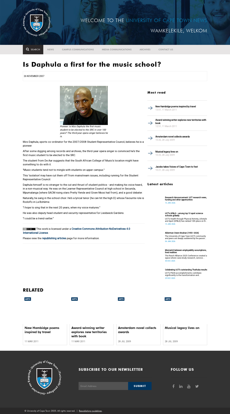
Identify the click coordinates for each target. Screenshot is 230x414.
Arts (27, 299)
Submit (140, 386)
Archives (145, 49)
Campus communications (78, 49)
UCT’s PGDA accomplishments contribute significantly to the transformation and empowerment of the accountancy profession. (185, 274)
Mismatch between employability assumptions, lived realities (186, 251)
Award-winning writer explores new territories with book (180, 121)
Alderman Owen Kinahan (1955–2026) (182, 233)
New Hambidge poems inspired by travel (175, 106)
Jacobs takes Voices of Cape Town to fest (176, 167)
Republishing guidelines (90, 411)
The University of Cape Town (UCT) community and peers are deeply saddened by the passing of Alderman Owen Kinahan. (185, 237)
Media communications (117, 49)
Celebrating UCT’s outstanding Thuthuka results (186, 270)
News (50, 49)
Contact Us (165, 49)
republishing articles (54, 238)
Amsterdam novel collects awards (172, 136)
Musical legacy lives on (166, 151)
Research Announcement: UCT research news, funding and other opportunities (186, 198)
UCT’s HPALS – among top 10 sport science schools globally (184, 214)
